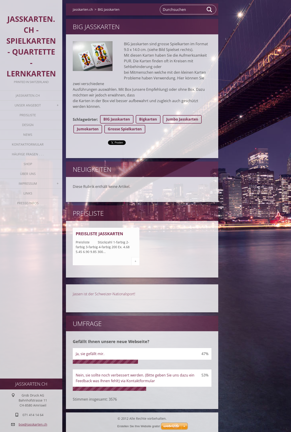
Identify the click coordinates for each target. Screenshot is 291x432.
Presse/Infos (28, 203)
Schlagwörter (85, 119)
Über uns (28, 174)
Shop (28, 164)
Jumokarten (88, 128)
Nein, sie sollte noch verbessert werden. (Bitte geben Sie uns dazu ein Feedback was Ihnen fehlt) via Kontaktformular (135, 378)
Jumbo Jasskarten (182, 119)
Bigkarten (148, 119)
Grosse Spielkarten (125, 128)
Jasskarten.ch (28, 95)
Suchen (210, 9)
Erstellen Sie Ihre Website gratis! (138, 426)
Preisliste (28, 115)
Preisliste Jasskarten (99, 233)
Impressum (28, 183)
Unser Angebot (28, 105)
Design (28, 125)
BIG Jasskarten (116, 119)
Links (27, 193)
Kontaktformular (28, 144)
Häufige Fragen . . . (28, 154)
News (27, 134)
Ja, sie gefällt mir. (90, 353)
